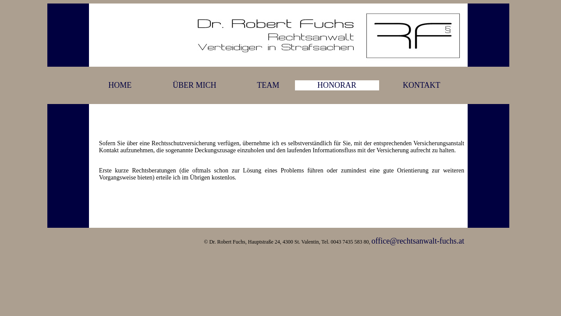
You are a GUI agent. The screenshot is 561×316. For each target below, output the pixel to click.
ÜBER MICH (195, 85)
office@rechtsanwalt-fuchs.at (417, 241)
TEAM (268, 85)
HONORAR (336, 85)
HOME (119, 85)
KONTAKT (421, 85)
